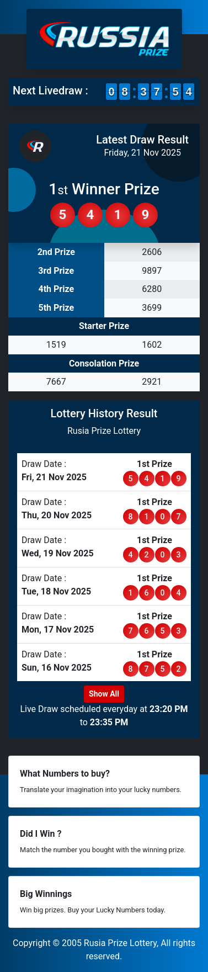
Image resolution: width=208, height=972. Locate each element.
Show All (104, 693)
